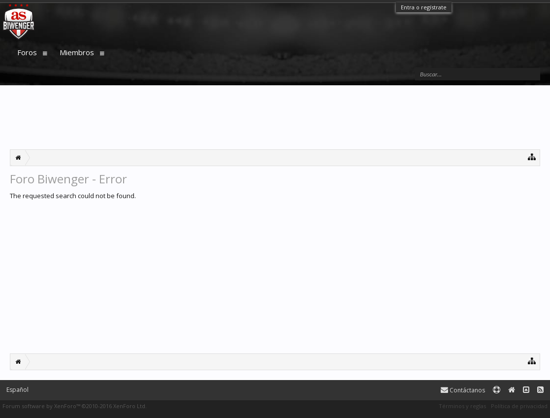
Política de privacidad (519, 406)
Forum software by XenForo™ (74, 406)
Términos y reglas (462, 406)
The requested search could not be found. (73, 195)
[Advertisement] (275, 117)
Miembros (77, 52)
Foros (27, 52)
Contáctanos (463, 390)
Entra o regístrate (424, 7)
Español (17, 389)
